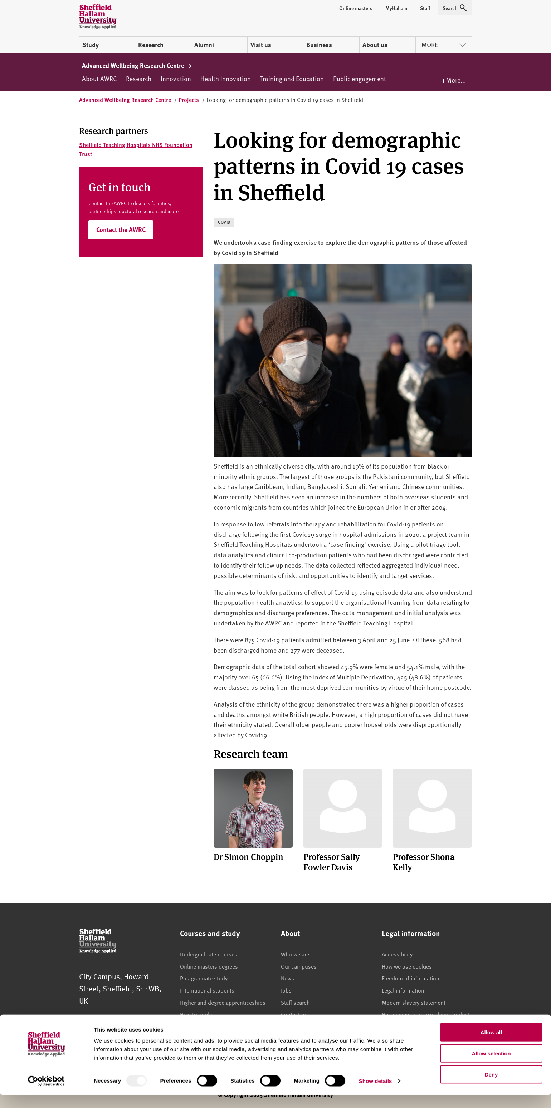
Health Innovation (225, 78)
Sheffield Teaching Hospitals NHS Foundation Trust (135, 149)
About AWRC (99, 78)
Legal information (403, 990)
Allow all (491, 1045)
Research (151, 44)
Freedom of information (410, 978)
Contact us (294, 1014)
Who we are (295, 954)
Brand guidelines (301, 1026)
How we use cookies (407, 966)
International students (207, 990)
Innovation (176, 78)
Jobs (286, 990)
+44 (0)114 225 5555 (134, 1021)
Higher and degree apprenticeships (222, 1002)
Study (90, 44)
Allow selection (491, 1066)
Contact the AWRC (121, 229)
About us (374, 44)
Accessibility (397, 954)
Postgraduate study (204, 978)
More (443, 44)
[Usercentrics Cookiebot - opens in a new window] (46, 1094)
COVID (224, 222)
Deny (491, 1087)
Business (319, 44)
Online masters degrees (209, 966)
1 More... (454, 79)
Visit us (260, 44)
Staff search (295, 1002)
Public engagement (359, 78)
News (287, 978)
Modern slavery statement (413, 1002)
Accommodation (200, 1026)
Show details (375, 1094)
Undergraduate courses (208, 954)
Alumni (204, 44)
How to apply (196, 1014)
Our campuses (299, 966)
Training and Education (292, 78)
